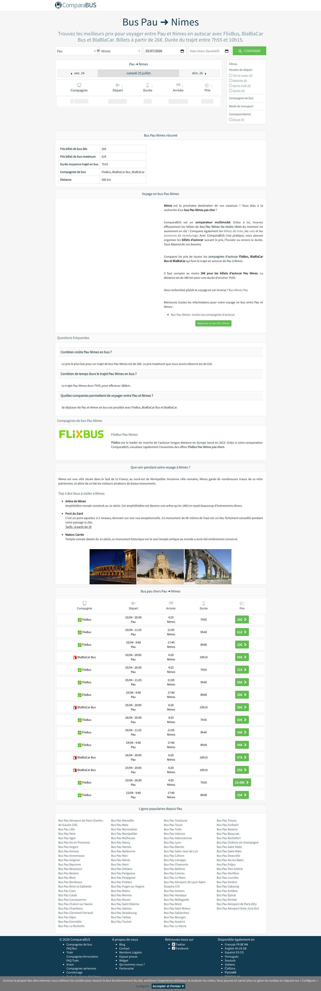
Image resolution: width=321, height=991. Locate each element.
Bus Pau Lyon (172, 842)
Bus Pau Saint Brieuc (177, 908)
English (229, 948)
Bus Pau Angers (68, 847)
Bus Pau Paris (66, 834)
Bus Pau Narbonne (123, 851)
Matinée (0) (240, 81)
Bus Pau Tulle (173, 829)
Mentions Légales (130, 952)
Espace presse (128, 956)
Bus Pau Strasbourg (124, 913)
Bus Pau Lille (66, 829)
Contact (124, 948)
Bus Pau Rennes (121, 895)
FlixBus (115, 442)
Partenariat (126, 968)
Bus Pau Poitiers (121, 882)
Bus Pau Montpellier (124, 834)
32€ (242, 644)
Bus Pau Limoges (175, 860)
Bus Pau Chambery (70, 908)
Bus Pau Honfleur (228, 873)
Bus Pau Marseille (122, 820)
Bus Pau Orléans (121, 869)
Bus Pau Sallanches (176, 913)
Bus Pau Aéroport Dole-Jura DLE (238, 908)
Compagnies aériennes (81, 968)
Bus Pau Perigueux (123, 873)
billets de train (233, 231)
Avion (70, 964)
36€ (242, 707)
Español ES (232, 952)
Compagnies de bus (79, 944)
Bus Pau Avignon (69, 860)
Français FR (232, 944)
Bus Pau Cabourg (228, 886)
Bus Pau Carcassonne (72, 900)
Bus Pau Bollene (174, 869)
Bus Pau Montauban (124, 829)
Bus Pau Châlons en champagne (238, 842)
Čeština (230, 968)
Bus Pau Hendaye (175, 895)
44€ (242, 745)
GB (244, 948)
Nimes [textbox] (106, 51)
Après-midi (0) (242, 86)
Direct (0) (238, 120)
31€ (242, 669)
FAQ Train (72, 960)
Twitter (180, 944)
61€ (242, 632)
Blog (122, 944)
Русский (230, 972)
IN (236, 948)
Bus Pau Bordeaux (70, 882)
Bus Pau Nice (119, 856)
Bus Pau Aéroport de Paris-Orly (237, 904)
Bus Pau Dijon (67, 917)
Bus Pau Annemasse (71, 856)
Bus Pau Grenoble (70, 922)
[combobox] (76, 50)
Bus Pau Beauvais (228, 834)
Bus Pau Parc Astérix (230, 869)
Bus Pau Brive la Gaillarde (75, 886)
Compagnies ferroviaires (82, 956)
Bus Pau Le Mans (174, 878)
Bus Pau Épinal (226, 895)
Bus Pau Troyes (227, 820)
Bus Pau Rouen (121, 900)
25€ (242, 795)
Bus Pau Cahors (174, 856)
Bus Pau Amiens (174, 891)
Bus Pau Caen (67, 891)
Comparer (249, 51)
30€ (242, 694)
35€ (242, 770)
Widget (123, 960)
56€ (242, 657)
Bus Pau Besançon (70, 869)
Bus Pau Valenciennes (178, 838)
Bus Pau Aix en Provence (74, 842)
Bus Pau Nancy (120, 842)
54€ (242, 732)
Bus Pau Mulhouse (123, 838)
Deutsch (230, 960)
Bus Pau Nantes (121, 847)
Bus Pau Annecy (68, 851)
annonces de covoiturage (181, 235)
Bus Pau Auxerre (174, 922)
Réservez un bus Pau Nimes (213, 323)
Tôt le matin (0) (242, 76)
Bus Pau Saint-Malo (229, 851)
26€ (242, 619)
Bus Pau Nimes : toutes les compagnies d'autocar (203, 315)
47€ (242, 757)
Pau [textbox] (59, 51)
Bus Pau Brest (173, 904)
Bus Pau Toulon (121, 922)
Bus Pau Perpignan (123, 878)
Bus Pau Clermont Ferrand (75, 913)
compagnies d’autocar (223, 257)
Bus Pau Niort (120, 864)
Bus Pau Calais (67, 895)
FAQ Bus (71, 948)
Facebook (182, 948)
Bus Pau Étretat (227, 900)
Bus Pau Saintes (121, 908)
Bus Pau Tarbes (121, 917)
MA (246, 944)
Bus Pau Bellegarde (176, 900)
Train (69, 952)
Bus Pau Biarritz (174, 847)
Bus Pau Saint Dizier (229, 847)
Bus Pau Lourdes (227, 878)
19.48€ (242, 782)
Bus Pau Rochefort (229, 838)
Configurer (143, 986)
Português (231, 956)
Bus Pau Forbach (227, 825)
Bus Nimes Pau (238, 290)
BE (242, 944)
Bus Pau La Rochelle (71, 926)
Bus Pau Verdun (227, 882)
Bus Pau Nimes (120, 860)
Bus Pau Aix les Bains (230, 860)
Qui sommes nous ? (132, 964)
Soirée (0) (239, 91)
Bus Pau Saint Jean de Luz (181, 851)
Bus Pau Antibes (227, 891)
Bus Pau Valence (174, 834)
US (240, 948)
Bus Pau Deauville (228, 856)
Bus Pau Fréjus (226, 864)
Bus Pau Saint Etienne (125, 904)
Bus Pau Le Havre (175, 926)
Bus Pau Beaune (227, 829)
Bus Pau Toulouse (175, 820)
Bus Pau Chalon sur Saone (75, 904)
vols (252, 231)
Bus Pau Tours (173, 825)
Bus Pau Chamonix (176, 864)
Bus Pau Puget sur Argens (127, 886)
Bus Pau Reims (120, 891)
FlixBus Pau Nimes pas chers (206, 447)
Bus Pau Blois (67, 878)
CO (242, 952)
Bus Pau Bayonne (69, 864)
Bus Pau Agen (67, 838)
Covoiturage (74, 972)
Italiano (230, 964)
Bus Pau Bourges (175, 917)
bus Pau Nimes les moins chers (221, 227)
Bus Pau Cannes (174, 873)
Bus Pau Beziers (68, 873)
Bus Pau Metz (119, 825)
